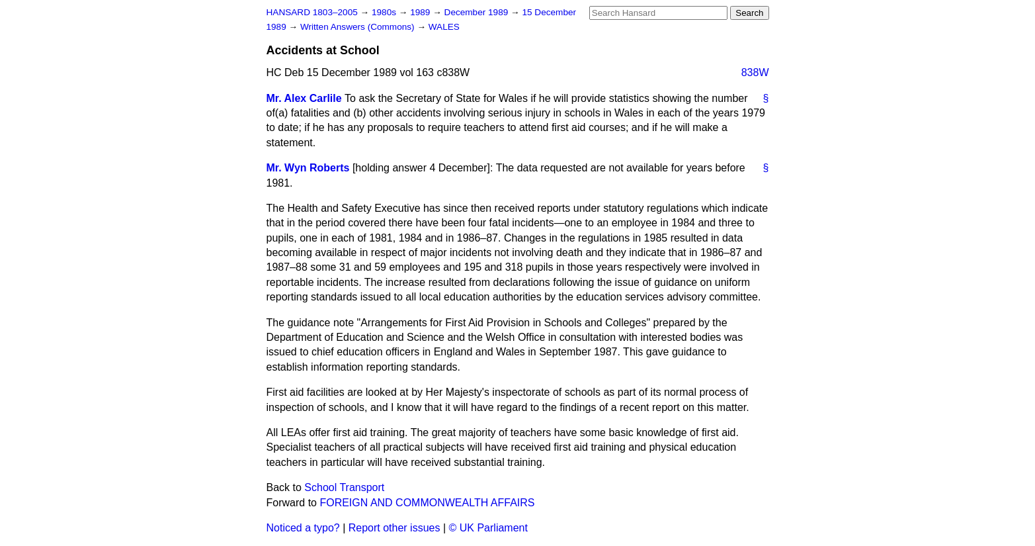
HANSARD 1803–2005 (312, 12)
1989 (421, 12)
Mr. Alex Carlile (304, 98)
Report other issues (394, 527)
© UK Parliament (488, 527)
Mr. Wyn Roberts (308, 167)
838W (755, 72)
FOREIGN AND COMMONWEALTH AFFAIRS (426, 502)
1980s (385, 12)
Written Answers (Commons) (358, 27)
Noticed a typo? (303, 527)
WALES (444, 27)
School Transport (344, 487)
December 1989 (477, 12)
